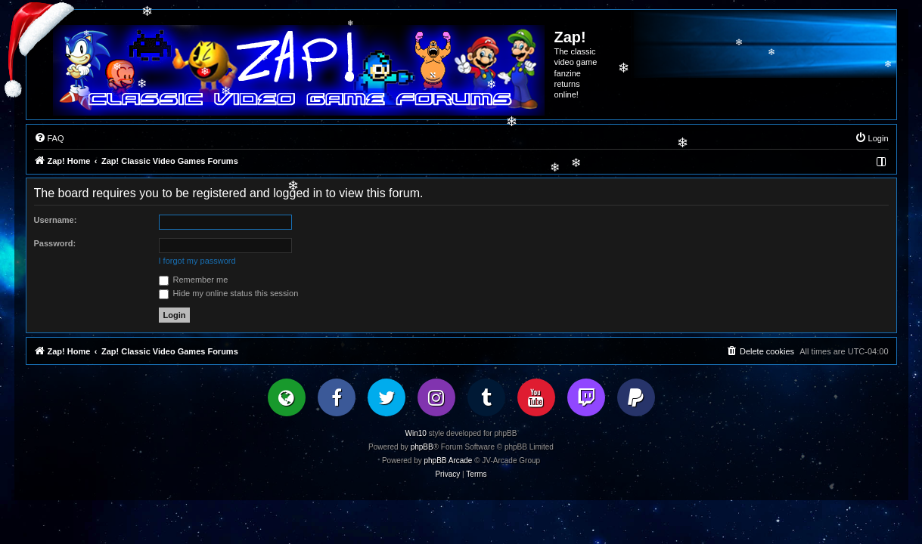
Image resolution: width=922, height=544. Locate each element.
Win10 (416, 433)
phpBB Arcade (448, 460)
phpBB (422, 447)
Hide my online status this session (229, 293)
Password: (55, 243)
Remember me (193, 279)
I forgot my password (197, 260)
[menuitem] (49, 138)
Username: (55, 219)
